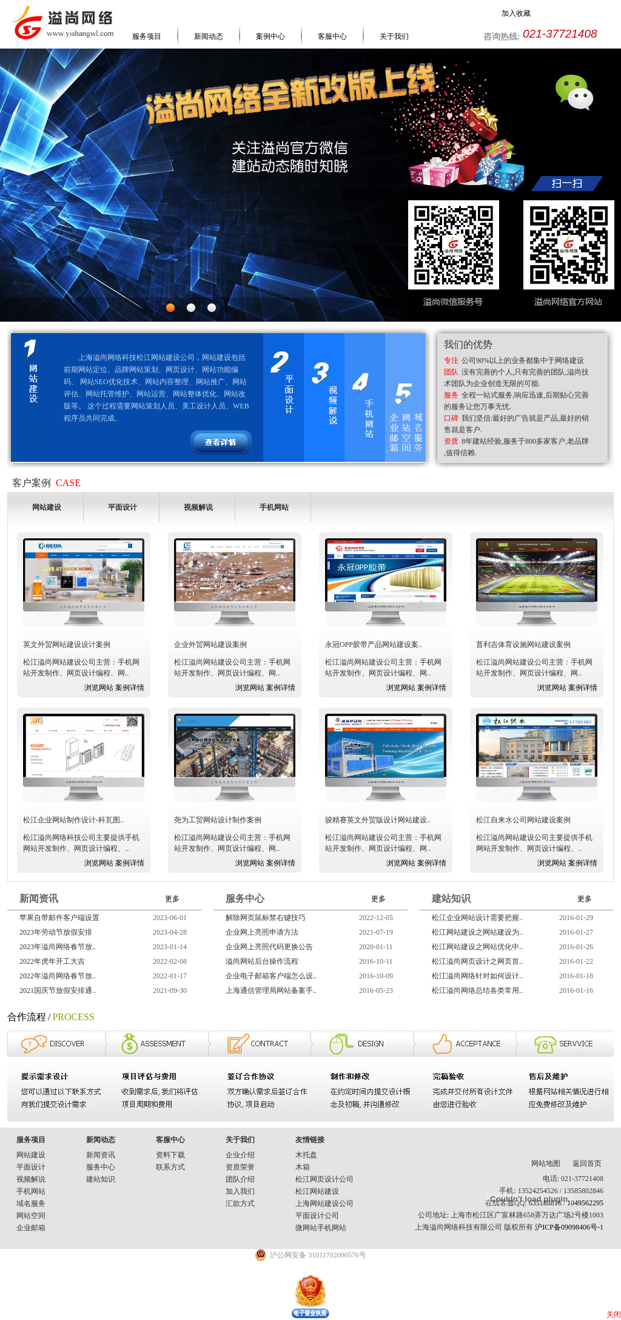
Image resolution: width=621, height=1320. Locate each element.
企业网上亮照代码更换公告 (269, 947)
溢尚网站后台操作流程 (262, 961)
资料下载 (170, 1155)
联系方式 (170, 1167)
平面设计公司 (317, 1215)
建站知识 (100, 1179)
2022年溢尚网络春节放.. (57, 976)
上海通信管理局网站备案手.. (271, 990)
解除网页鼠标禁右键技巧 (266, 917)
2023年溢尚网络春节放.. (57, 947)
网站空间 (30, 1215)
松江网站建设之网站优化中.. (477, 947)
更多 (172, 899)
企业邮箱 (30, 1228)
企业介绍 (240, 1155)
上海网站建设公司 (324, 1203)
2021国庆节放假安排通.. (57, 990)
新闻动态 (208, 36)
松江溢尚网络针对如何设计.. (477, 976)
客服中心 (332, 36)
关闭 (613, 1314)
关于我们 (394, 36)
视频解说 (30, 1179)
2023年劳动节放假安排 (55, 932)
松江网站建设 (317, 1191)
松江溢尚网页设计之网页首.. (477, 961)
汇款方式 (240, 1203)
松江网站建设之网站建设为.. (477, 932)
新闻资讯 (100, 1155)
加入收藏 (516, 13)
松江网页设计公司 (324, 1179)
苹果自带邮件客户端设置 (59, 917)
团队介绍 (240, 1179)
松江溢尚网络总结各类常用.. (477, 990)
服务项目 (146, 36)
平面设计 (30, 1167)
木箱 (302, 1167)
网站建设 (30, 1155)
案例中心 (270, 36)
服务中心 (100, 1167)
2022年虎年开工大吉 (52, 961)
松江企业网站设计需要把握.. (477, 917)
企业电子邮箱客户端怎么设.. (271, 976)
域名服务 (30, 1203)
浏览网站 (98, 687)
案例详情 (129, 687)
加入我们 (240, 1191)
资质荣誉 (240, 1167)
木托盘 (306, 1155)
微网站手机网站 (320, 1228)
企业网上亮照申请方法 (262, 932)
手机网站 (30, 1191)
